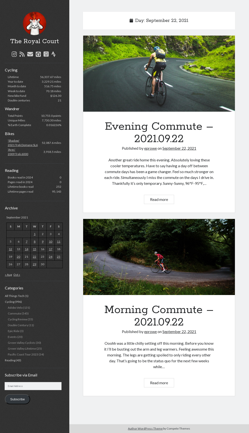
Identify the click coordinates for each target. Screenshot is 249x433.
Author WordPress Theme (145, 428)
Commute (14, 313)
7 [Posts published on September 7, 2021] (26, 241)
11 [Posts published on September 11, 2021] (58, 241)
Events (12, 337)
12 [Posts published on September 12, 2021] (10, 249)
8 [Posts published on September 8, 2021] (35, 241)
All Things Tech (14, 296)
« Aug (8, 274)
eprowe (150, 148)
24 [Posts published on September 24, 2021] (50, 256)
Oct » (16, 274)
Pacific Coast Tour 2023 (23, 354)
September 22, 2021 (179, 148)
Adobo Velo (15, 307)
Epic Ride (13, 331)
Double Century (18, 325)
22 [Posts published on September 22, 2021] (34, 256)
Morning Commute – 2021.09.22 (159, 257)
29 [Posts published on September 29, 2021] (34, 264)
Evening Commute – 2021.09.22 (159, 74)
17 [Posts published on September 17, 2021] (50, 249)
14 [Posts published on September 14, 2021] (26, 249)
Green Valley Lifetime (22, 348)
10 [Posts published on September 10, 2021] (50, 241)
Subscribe (17, 399)
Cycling (9, 302)
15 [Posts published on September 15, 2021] (34, 249)
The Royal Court (34, 41)
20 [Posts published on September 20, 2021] (18, 256)
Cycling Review (17, 319)
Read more (162, 200)
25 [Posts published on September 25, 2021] (58, 256)
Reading (10, 360)
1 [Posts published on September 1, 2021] (35, 234)
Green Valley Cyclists (21, 342)
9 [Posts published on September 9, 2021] (43, 241)
